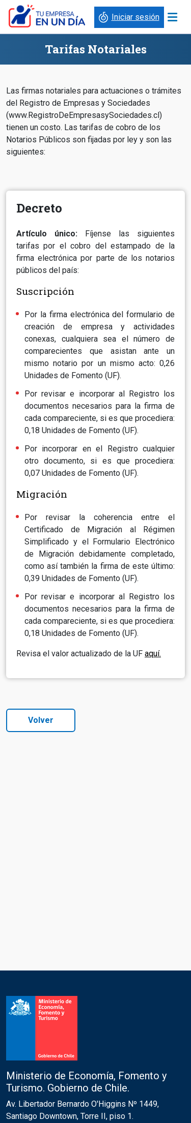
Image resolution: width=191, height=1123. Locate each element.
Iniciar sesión (128, 17)
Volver (40, 720)
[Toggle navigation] (172, 17)
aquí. (153, 653)
